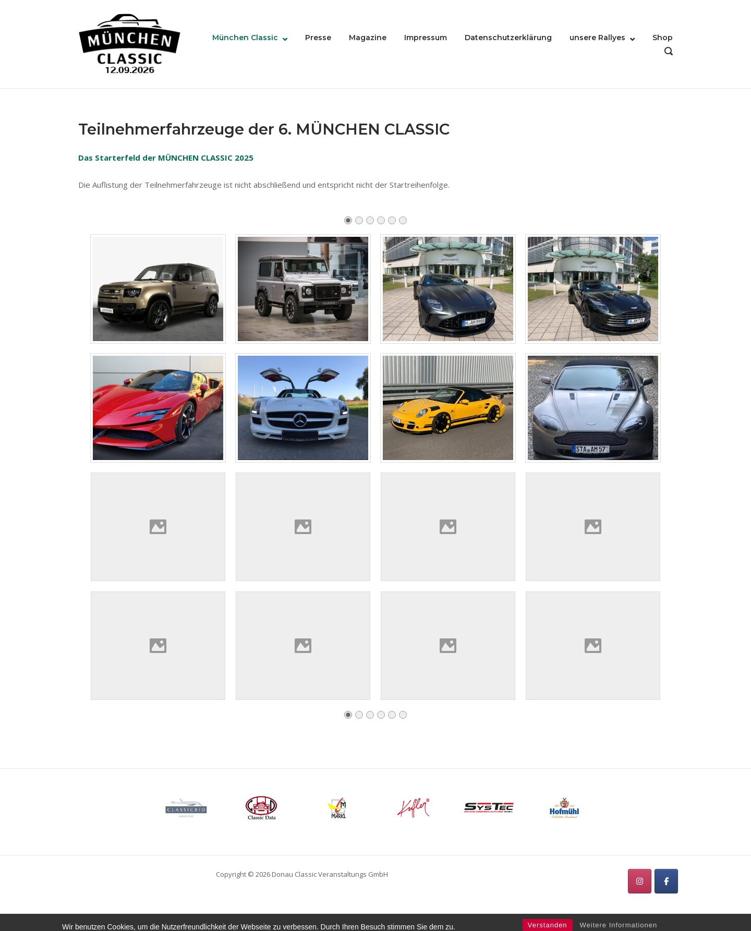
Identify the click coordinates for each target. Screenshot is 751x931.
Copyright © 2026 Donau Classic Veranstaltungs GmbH (302, 874)
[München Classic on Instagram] (639, 881)
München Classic (245, 37)
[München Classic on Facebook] (666, 881)
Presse (318, 37)
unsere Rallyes (597, 37)
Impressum (425, 37)
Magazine (367, 37)
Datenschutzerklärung (508, 37)
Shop (662, 37)
